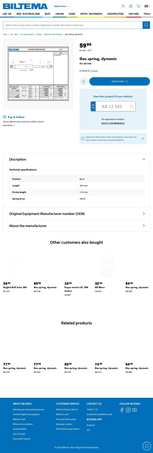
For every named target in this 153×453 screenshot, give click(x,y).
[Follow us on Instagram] (128, 410)
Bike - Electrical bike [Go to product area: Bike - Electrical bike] (28, 13)
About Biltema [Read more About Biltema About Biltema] (22, 403)
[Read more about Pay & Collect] (35, 117)
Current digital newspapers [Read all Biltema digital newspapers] (26, 414)
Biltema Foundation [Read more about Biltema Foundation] (23, 424)
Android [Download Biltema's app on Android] (91, 425)
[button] (147, 6)
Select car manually (113, 123)
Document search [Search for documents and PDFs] (21, 438)
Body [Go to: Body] (39, 34)
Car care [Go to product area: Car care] (134, 13)
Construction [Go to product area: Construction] (115, 13)
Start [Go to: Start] (5, 34)
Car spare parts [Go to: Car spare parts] (27, 34)
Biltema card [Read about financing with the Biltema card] (62, 414)
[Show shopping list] (131, 6)
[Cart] (138, 6)
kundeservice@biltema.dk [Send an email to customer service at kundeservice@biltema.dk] (99, 414)
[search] (76, 25)
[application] (147, 446)
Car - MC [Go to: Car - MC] (13, 34)
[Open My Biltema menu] (123, 6)
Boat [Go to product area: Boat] (47, 13)
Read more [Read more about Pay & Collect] (9, 125)
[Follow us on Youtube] (134, 411)
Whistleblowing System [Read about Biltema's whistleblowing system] (67, 428)
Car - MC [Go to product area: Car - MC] (7, 13)
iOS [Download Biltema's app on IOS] (88, 430)
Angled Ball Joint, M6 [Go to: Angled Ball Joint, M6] (15, 287)
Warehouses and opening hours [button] (28, 409)
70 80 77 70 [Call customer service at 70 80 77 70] (92, 409)
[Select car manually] (142, 138)
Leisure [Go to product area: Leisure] (59, 13)
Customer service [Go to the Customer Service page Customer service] (67, 403)
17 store (94, 70)
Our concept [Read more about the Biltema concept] (19, 433)
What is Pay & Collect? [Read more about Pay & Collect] (67, 409)
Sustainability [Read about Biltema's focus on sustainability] (19, 428)
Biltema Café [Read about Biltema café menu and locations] (19, 419)
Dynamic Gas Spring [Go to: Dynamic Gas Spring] (53, 34)
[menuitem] (7, 14)
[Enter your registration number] (112, 106)
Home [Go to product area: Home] (72, 13)
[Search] (146, 25)
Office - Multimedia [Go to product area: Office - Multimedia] (91, 13)
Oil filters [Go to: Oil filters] (100, 287)
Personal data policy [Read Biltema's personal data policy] (66, 419)
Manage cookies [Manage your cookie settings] (64, 424)
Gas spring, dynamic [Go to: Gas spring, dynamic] (45, 287)
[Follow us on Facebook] (122, 410)
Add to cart (120, 81)
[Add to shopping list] (83, 81)
